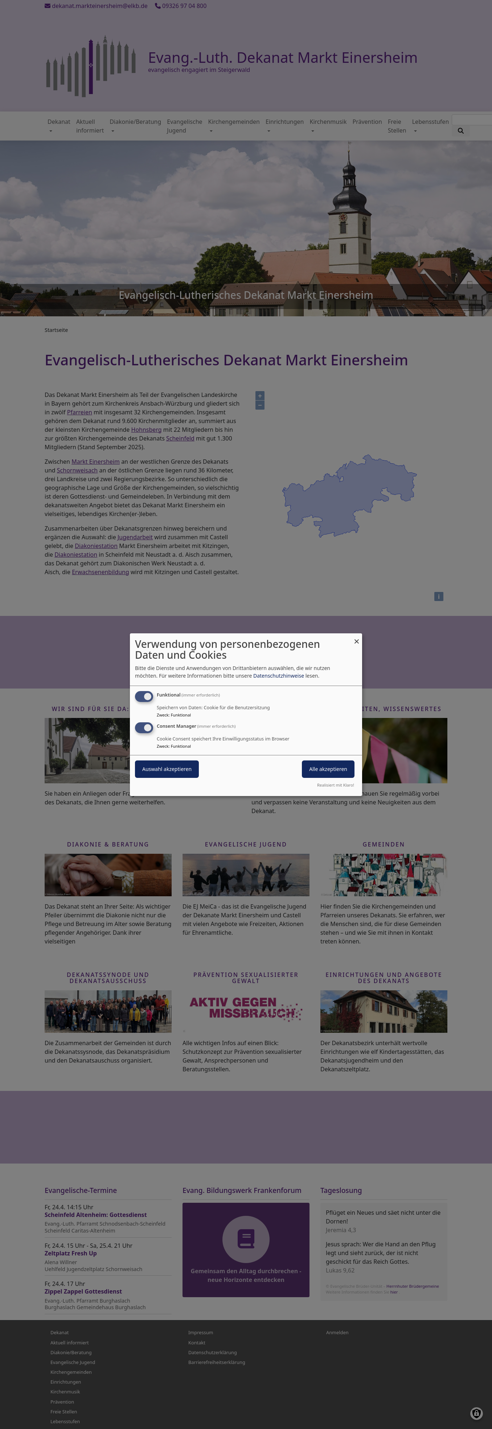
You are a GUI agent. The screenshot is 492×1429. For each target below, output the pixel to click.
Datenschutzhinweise (278, 675)
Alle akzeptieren (328, 769)
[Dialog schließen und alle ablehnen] (356, 637)
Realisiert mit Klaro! (335, 785)
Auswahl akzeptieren (167, 769)
